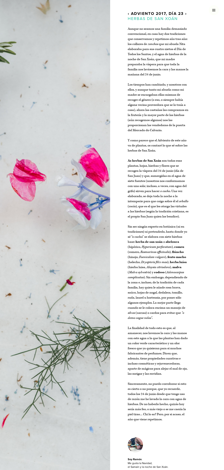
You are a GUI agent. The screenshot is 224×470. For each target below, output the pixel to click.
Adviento (142, 13)
